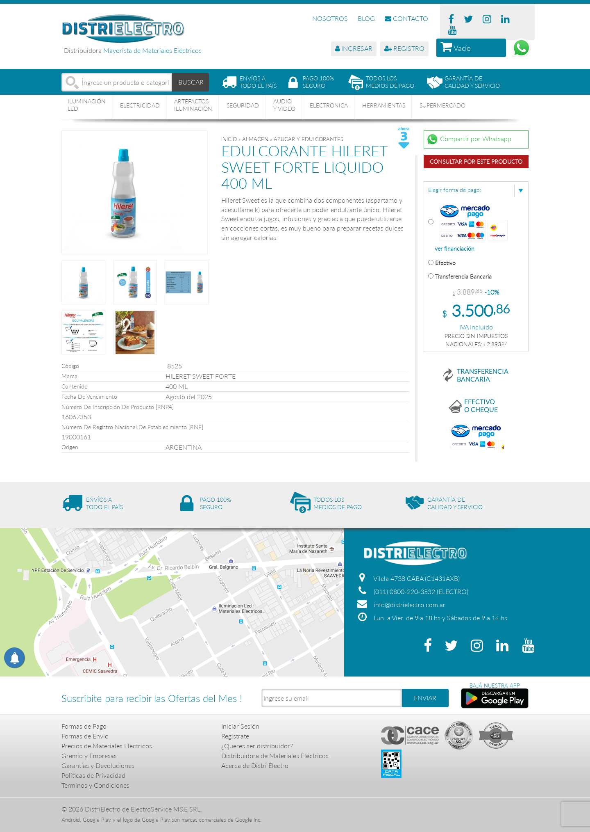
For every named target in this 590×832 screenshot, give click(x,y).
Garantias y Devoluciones (97, 765)
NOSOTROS (330, 18)
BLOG (366, 18)
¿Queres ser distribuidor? (257, 746)
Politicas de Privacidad (93, 775)
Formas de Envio (85, 736)
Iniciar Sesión (240, 726)
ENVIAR (425, 698)
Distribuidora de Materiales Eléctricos (275, 755)
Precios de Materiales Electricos (106, 746)
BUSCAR (191, 82)
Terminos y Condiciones (95, 785)
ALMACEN (255, 139)
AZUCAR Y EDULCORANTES (308, 139)
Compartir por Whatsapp (468, 139)
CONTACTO (406, 18)
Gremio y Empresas (89, 755)
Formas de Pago (84, 726)
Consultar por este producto (476, 161)
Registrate (235, 736)
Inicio (229, 139)
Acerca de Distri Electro (254, 765)
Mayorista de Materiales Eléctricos (152, 50)
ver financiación (454, 248)
